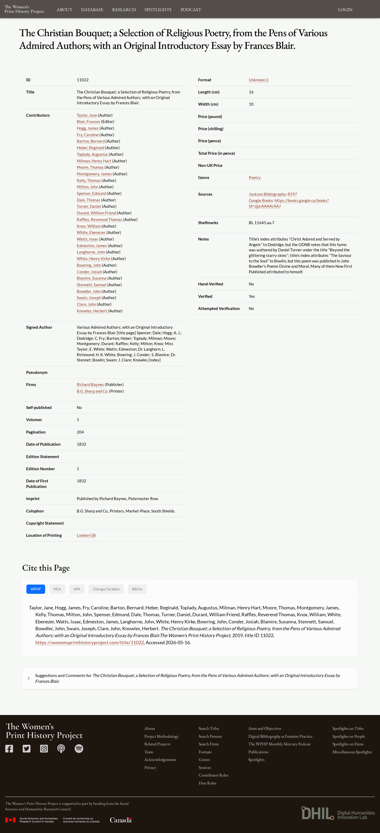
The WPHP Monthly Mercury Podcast (279, 744)
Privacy (150, 767)
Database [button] (92, 9)
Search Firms (209, 744)
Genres (204, 759)
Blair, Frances (88, 121)
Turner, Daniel (89, 206)
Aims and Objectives (264, 728)
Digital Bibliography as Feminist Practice (280, 736)
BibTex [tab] (137, 589)
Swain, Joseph (89, 297)
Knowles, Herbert (92, 310)
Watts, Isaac (87, 239)
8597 (292, 194)
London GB (86, 535)
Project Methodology (161, 736)
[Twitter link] (26, 750)
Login (345, 9)
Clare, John (86, 304)
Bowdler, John (89, 291)
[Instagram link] (44, 750)
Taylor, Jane (87, 115)
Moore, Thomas (90, 167)
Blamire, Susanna (92, 278)
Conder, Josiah (89, 271)
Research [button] (124, 9)
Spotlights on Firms (347, 744)
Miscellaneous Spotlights (352, 752)
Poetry (255, 177)
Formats (205, 752)
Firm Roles (207, 783)
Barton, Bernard (91, 141)
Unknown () (259, 79)
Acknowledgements (160, 759)
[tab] (106, 589)
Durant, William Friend (96, 212)
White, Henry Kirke (93, 258)
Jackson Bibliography (267, 194)
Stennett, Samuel (91, 284)
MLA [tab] (57, 589)
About (149, 728)
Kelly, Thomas (89, 180)
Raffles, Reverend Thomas (99, 219)
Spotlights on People (348, 736)
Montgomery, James (94, 173)
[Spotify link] (79, 750)
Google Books (261, 200)
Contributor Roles (213, 775)
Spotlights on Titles (348, 728)
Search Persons (210, 736)
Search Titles (209, 728)
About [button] (64, 9)
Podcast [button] (190, 9)
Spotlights (256, 759)
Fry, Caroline (88, 134)
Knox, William (89, 226)
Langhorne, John (91, 252)
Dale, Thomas (88, 199)
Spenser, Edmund (91, 193)
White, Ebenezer (91, 232)
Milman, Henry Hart (94, 160)
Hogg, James (88, 128)
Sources (205, 767)
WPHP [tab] (36, 589)
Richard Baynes (90, 384)
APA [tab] (77, 589)
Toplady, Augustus (92, 154)
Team (148, 752)
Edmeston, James (92, 245)
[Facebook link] (9, 750)
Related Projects (157, 744)
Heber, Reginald (90, 147)
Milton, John (87, 186)
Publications (258, 752)
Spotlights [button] (158, 9)
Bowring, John (89, 265)
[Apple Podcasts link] (61, 750)
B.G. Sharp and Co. (92, 391)
